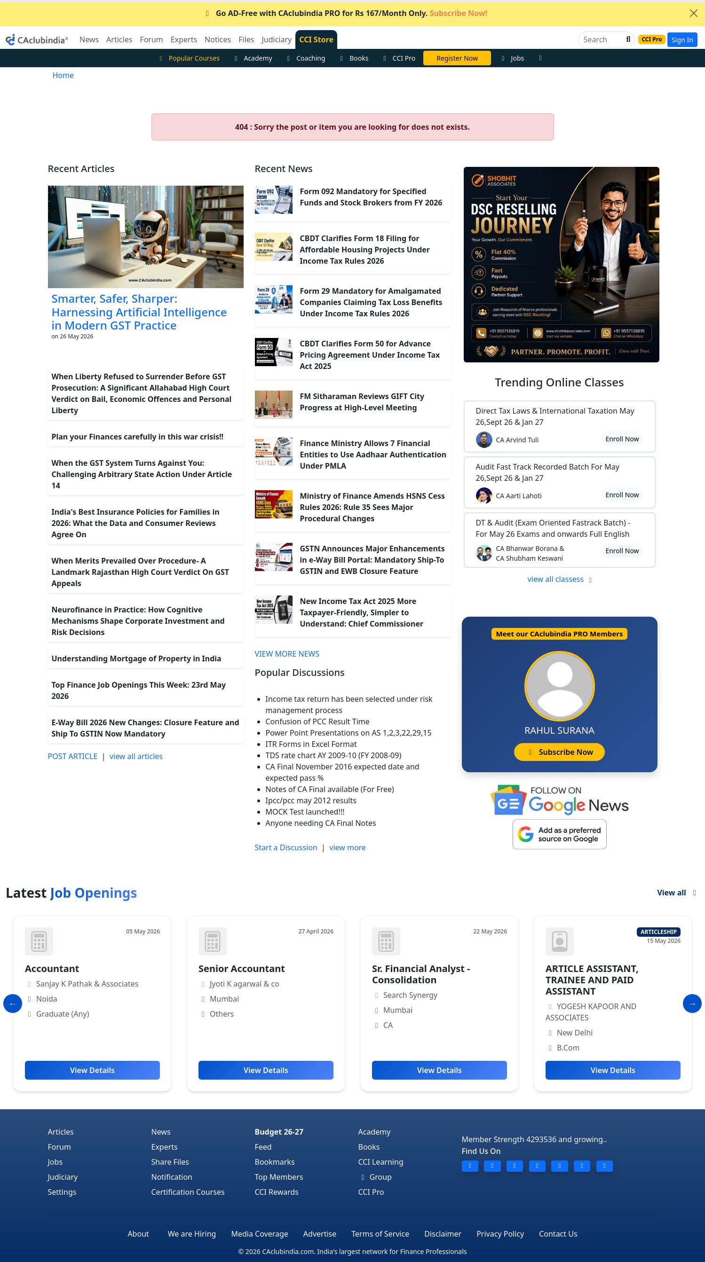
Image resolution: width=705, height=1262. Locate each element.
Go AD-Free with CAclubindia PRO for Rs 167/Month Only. (345, 13)
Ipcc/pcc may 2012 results (311, 800)
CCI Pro (397, 58)
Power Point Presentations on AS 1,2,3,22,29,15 (349, 733)
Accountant (52, 968)
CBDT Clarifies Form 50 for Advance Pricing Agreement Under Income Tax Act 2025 (370, 354)
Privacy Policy (500, 1234)
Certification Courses (188, 1192)
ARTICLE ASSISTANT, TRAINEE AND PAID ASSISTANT (592, 979)
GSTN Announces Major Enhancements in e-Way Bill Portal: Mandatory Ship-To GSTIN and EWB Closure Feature (372, 559)
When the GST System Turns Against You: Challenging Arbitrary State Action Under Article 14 (142, 474)
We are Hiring (192, 1234)
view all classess (561, 579)
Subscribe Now (559, 752)
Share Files (170, 1162)
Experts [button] (184, 39)
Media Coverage (259, 1234)
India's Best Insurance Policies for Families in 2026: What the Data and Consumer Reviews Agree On (136, 523)
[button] (627, 39)
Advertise (319, 1234)
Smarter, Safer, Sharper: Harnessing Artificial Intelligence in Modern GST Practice (139, 311)
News (161, 1132)
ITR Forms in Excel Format (311, 744)
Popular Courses (188, 58)
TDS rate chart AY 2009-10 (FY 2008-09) (334, 755)
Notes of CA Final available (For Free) (330, 789)
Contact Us (558, 1234)
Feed (263, 1147)
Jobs (511, 58)
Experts (164, 1147)
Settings (62, 1192)
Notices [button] (218, 39)
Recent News (284, 168)
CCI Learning (381, 1162)
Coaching (305, 58)
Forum (59, 1147)
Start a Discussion (286, 847)
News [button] (89, 39)
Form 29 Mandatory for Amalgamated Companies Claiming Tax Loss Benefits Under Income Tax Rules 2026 (371, 302)
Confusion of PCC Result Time (318, 721)
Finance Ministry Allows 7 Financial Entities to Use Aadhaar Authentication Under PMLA (373, 454)
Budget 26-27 (279, 1132)
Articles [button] (119, 39)
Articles (61, 1132)
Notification (172, 1177)
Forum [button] (151, 39)
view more (347, 847)
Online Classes (559, 382)
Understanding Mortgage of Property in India (137, 658)
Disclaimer (442, 1234)
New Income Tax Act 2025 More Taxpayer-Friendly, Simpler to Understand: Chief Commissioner (362, 612)
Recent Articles (81, 168)
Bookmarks (275, 1162)
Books (353, 58)
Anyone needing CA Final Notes (321, 823)
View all (678, 892)
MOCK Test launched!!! (305, 812)
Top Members (279, 1177)
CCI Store (316, 39)
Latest (71, 892)
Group (375, 1177)
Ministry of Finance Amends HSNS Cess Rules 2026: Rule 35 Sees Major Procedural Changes (372, 507)
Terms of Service (380, 1234)
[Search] (603, 39)
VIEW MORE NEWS (287, 654)
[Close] (693, 13)
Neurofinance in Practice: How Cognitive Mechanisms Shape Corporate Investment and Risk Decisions (138, 620)
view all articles (136, 756)
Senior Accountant (241, 968)
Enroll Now (622, 438)
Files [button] (246, 39)
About (138, 1234)
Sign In (682, 39)
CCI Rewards (277, 1192)
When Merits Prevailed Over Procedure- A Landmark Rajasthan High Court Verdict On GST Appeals (141, 572)
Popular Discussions (300, 672)
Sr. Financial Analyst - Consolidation (421, 974)
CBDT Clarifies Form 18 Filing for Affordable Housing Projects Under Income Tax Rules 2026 (365, 249)
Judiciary (63, 1177)
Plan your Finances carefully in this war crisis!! (138, 436)
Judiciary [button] (276, 39)
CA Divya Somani (457, 58)
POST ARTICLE (73, 756)
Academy (252, 58)
